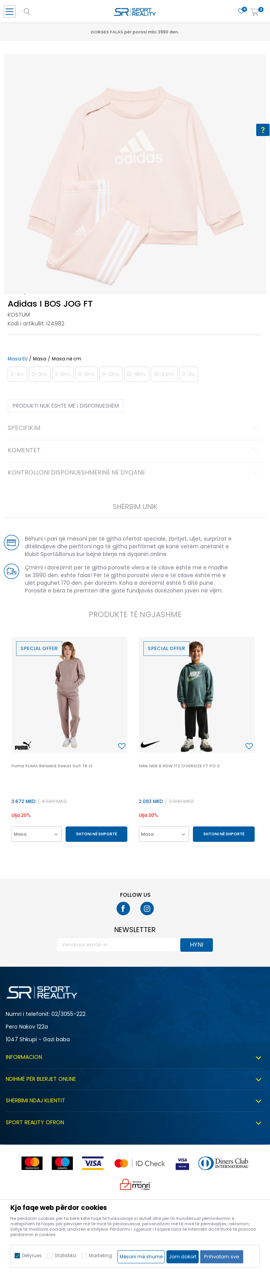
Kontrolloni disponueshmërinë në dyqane (134, 473)
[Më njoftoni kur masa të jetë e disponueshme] (17, 374)
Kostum (19, 314)
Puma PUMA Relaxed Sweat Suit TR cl (52, 766)
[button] (121, 746)
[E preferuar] (241, 11)
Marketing (100, 1255)
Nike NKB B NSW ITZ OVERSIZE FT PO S (179, 766)
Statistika (65, 1255)
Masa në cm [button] (66, 359)
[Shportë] (255, 12)
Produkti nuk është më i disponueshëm (66, 406)
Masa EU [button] (18, 359)
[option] (135, 185)
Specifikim (134, 428)
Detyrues (32, 1255)
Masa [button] (39, 359)
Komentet (134, 451)
